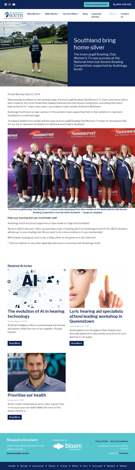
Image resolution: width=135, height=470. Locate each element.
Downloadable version (18, 453)
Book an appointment (97, 4)
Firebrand (123, 453)
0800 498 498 (122, 4)
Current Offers (70, 14)
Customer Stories (97, 15)
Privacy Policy (102, 441)
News (112, 14)
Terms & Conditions (119, 441)
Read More (14, 343)
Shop (85, 14)
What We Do (51, 14)
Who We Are (33, 14)
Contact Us (125, 15)
